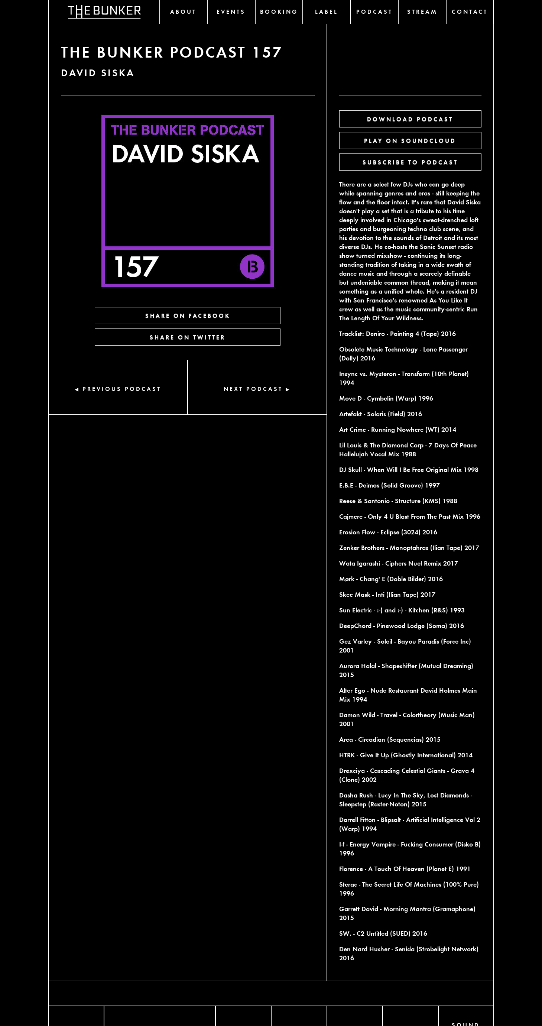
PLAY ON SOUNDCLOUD (410, 140)
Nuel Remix (424, 563)
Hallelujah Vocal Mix (369, 453)
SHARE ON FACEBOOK (187, 315)
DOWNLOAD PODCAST (410, 119)
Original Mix (444, 469)
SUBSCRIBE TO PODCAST (410, 162)
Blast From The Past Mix (430, 516)
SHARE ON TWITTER (187, 337)
